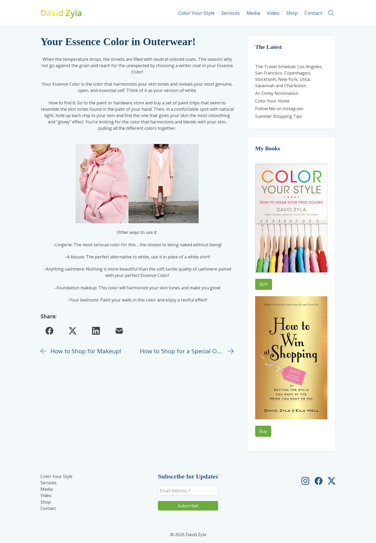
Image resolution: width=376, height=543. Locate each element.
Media (46, 489)
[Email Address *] (188, 491)
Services (48, 482)
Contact (48, 508)
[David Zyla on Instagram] (305, 481)
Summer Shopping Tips (278, 116)
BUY (263, 284)
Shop (45, 502)
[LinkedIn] (96, 331)
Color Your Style (56, 476)
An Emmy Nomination (276, 93)
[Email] (119, 331)
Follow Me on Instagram (279, 109)
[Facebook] (49, 331)
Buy (263, 431)
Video (46, 495)
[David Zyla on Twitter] (332, 481)
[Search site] (331, 13)
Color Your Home (272, 101)
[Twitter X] (73, 331)
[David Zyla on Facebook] (319, 481)
